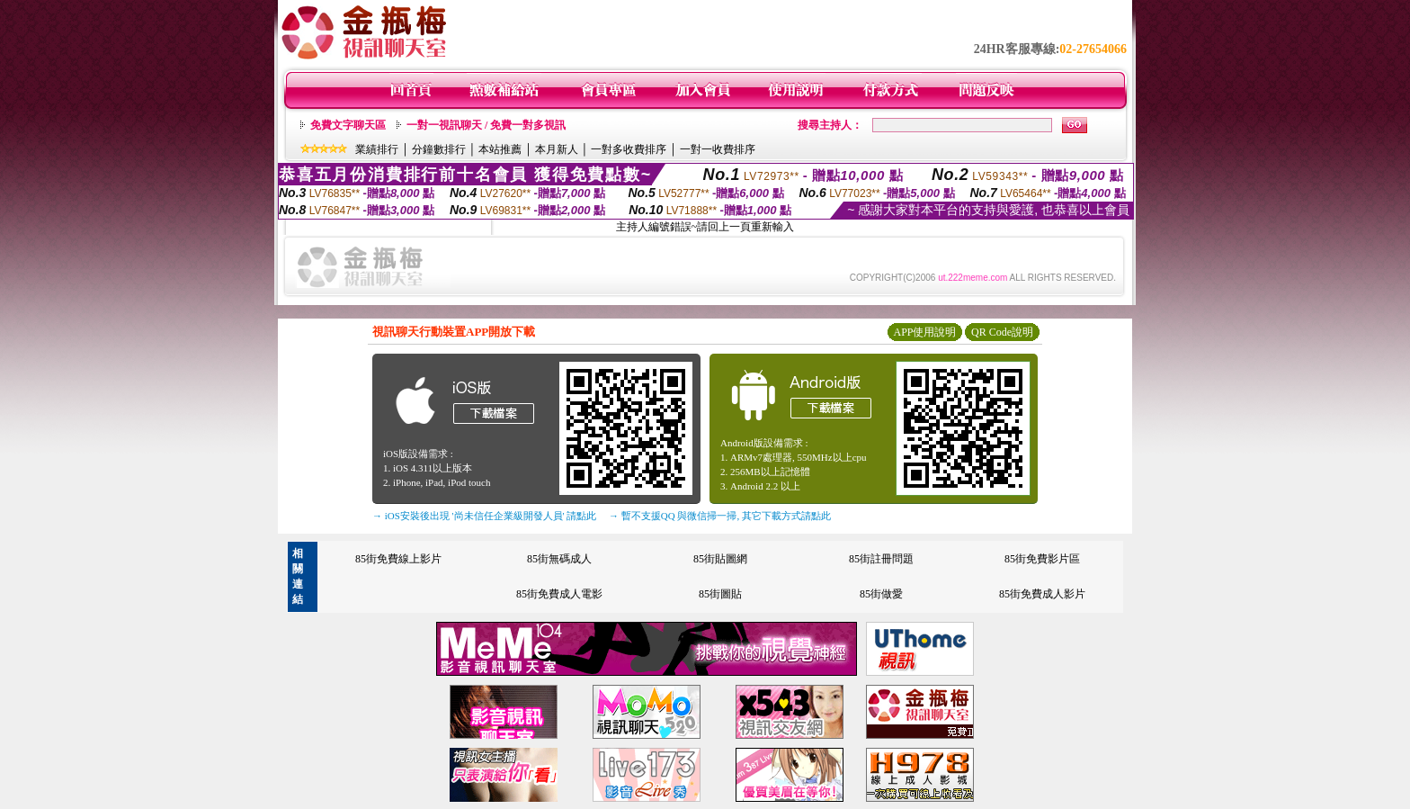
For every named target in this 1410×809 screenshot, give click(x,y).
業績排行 (376, 149)
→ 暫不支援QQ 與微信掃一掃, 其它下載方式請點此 (720, 515)
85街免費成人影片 (1042, 594)
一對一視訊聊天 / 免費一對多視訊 (486, 125)
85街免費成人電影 (559, 594)
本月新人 (556, 149)
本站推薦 (500, 149)
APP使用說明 (924, 332)
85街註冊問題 (881, 559)
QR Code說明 (1002, 332)
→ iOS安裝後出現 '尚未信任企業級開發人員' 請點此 (484, 515)
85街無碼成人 (559, 559)
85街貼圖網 (720, 559)
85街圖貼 (720, 594)
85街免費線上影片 (398, 559)
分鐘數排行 (439, 149)
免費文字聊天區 (348, 125)
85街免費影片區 (1042, 559)
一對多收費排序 (628, 149)
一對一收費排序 (717, 149)
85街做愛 (881, 594)
